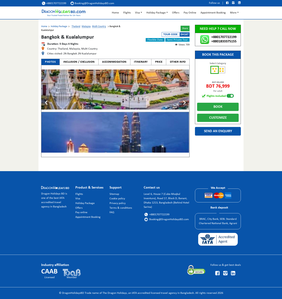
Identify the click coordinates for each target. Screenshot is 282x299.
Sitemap (114, 194)
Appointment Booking (213, 12)
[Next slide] (184, 102)
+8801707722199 (54, 3)
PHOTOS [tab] (50, 62)
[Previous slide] (46, 102)
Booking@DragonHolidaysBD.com (92, 3)
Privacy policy (118, 203)
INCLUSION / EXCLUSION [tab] (79, 62)
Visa (137, 12)
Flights (127, 12)
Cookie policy (117, 198)
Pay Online (190, 12)
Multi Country (99, 26)
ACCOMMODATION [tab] (114, 62)
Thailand (76, 26)
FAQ (112, 212)
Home (115, 12)
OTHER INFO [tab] (178, 62)
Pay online (81, 212)
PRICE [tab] (159, 62)
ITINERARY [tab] (141, 62)
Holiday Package (156, 12)
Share (185, 28)
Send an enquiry (218, 131)
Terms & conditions (121, 208)
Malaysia (86, 26)
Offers (175, 12)
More (233, 12)
